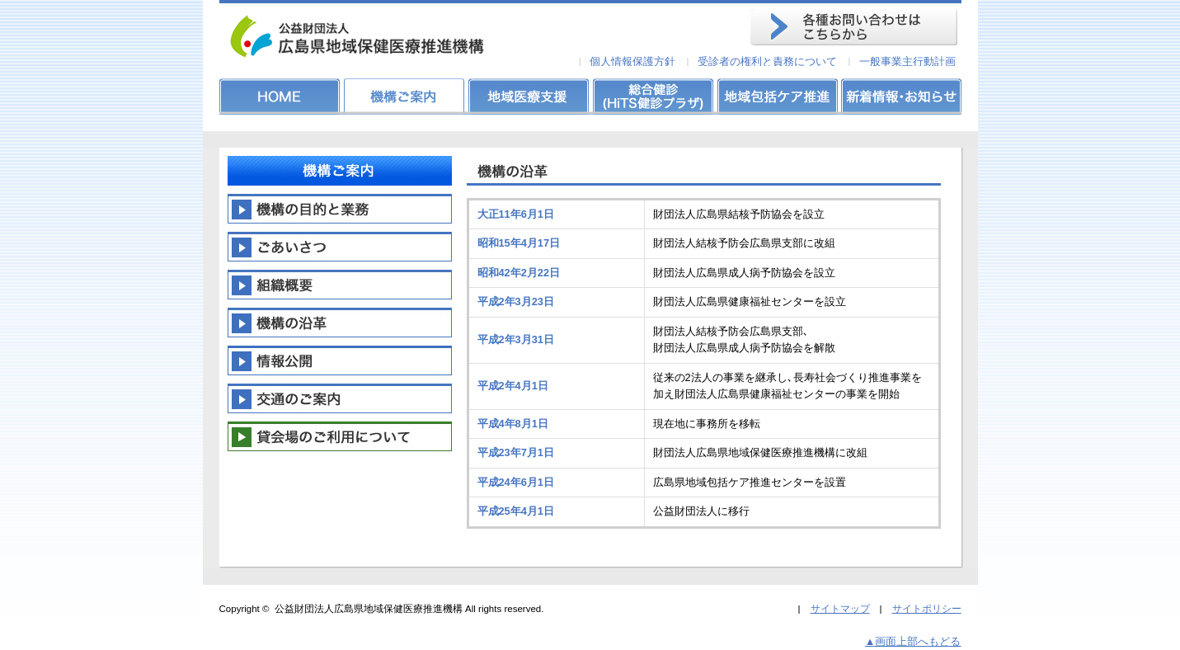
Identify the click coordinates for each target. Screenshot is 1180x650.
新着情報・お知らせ (899, 96)
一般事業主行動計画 (907, 61)
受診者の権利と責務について (767, 61)
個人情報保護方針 (632, 61)
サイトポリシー (926, 609)
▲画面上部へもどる (913, 641)
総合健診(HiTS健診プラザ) (652, 96)
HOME (281, 96)
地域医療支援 (528, 96)
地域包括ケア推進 (776, 96)
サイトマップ (840, 609)
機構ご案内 (405, 96)
